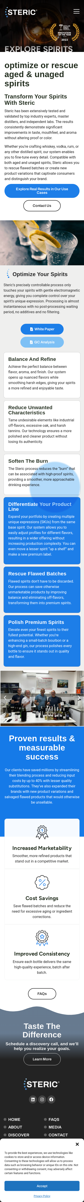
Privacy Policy (42, 1196)
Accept (42, 1186)
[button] (77, 1144)
